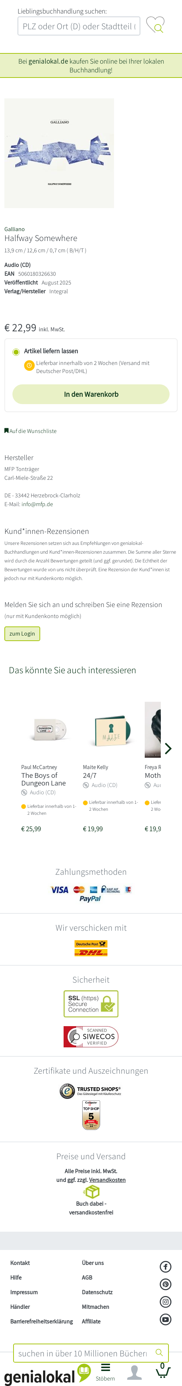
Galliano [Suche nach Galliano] (14, 229)
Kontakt (20, 1263)
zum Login (22, 633)
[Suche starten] (159, 1353)
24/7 (89, 775)
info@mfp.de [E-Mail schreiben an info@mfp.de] (37, 504)
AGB (87, 1277)
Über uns (93, 1263)
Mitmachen (95, 1307)
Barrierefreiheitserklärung (41, 1321)
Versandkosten (107, 1180)
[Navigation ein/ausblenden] (134, 1373)
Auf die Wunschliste (30, 431)
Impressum (24, 1292)
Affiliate (91, 1321)
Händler (20, 1307)
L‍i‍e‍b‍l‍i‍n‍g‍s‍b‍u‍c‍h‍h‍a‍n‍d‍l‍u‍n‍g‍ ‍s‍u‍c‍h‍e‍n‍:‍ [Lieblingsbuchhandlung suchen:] (62, 11)
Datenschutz (97, 1292)
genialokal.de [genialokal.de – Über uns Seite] (48, 61)
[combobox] (82, 1353)
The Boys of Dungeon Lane (43, 779)
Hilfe (16, 1277)
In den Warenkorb (91, 394)
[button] (105, 1374)
